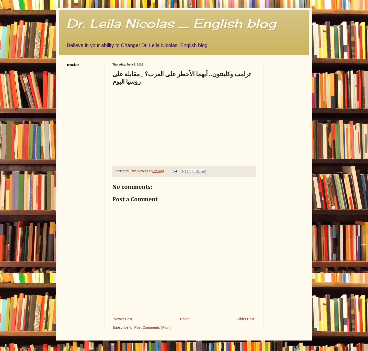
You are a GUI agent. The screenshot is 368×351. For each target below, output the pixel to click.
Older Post (245, 319)
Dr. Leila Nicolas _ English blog (171, 23)
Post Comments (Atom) (152, 327)
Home (184, 319)
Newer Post (123, 319)
